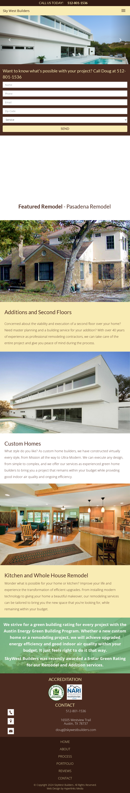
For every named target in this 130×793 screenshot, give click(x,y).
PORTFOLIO (65, 763)
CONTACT (65, 778)
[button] (9, 39)
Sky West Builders (16, 11)
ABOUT (65, 749)
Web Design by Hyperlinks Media (65, 788)
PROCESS (65, 756)
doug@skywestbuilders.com (76, 730)
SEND (65, 129)
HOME (65, 742)
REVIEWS (65, 771)
